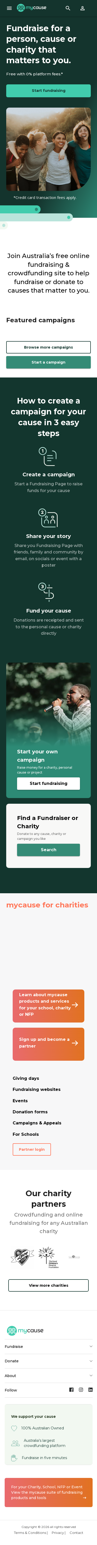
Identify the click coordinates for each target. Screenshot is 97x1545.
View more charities (48, 1285)
